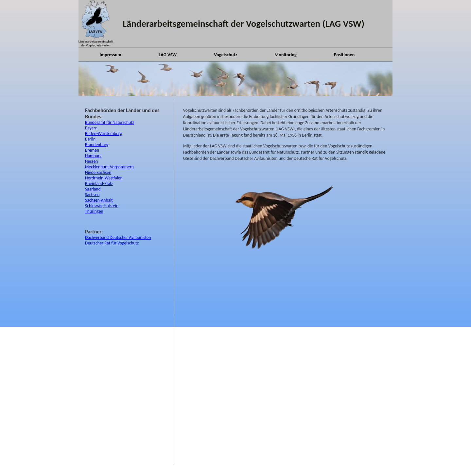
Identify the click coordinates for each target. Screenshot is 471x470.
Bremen (92, 150)
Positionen (344, 55)
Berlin (90, 139)
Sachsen (92, 194)
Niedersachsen (98, 172)
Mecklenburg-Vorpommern (109, 167)
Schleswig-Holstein (101, 206)
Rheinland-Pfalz (99, 183)
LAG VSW (168, 55)
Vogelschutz (225, 55)
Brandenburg (96, 144)
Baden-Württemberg (103, 133)
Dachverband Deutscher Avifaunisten (118, 237)
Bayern (91, 128)
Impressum (110, 55)
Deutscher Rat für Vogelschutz (112, 243)
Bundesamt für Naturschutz (109, 122)
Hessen (91, 161)
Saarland (92, 189)
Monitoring (285, 55)
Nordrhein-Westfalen (104, 178)
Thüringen (94, 211)
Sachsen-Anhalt (99, 200)
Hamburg (93, 156)
